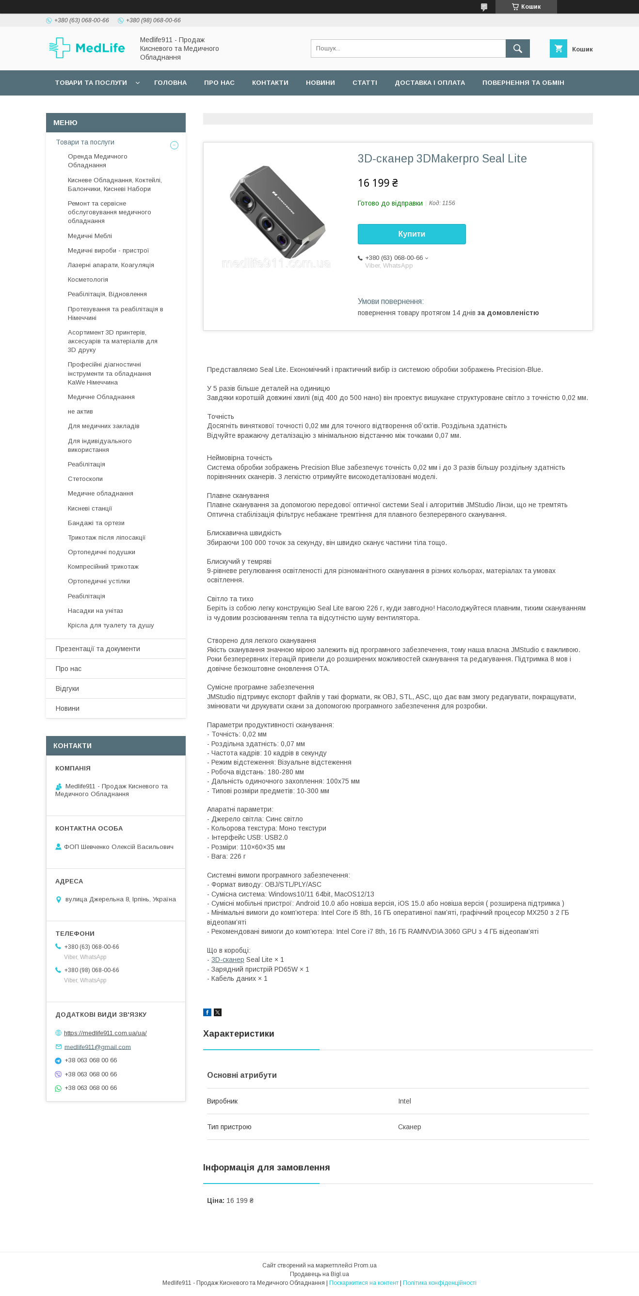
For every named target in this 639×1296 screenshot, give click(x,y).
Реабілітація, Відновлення (107, 294)
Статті (364, 82)
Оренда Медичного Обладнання (98, 161)
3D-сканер (227, 959)
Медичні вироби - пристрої (108, 250)
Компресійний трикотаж (103, 566)
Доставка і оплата (430, 82)
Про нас (219, 82)
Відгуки (67, 688)
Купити (412, 234)
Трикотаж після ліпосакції (107, 537)
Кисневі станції (90, 508)
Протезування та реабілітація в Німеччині (115, 313)
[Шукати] (518, 48)
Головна (170, 82)
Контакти (270, 82)
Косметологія (88, 279)
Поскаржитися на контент (364, 1283)
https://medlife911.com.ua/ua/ (105, 1033)
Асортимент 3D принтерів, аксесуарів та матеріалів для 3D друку (113, 341)
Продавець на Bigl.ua (319, 1274)
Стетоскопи (85, 478)
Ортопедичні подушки (101, 552)
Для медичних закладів (104, 426)
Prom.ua (365, 1265)
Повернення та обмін (523, 82)
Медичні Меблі (90, 236)
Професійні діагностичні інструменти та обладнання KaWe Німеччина (109, 373)
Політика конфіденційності (440, 1283)
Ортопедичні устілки (99, 581)
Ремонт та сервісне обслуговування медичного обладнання (109, 212)
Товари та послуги (91, 82)
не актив (80, 411)
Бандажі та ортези (96, 523)
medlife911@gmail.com (97, 1046)
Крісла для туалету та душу (111, 625)
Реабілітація (86, 464)
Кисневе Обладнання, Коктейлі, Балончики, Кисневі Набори (115, 184)
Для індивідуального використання (100, 445)
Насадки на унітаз (95, 610)
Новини (320, 82)
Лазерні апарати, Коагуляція (111, 265)
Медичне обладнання (100, 493)
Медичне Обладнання (101, 396)
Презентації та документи (98, 649)
